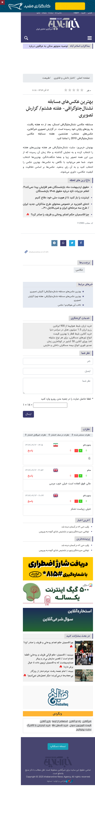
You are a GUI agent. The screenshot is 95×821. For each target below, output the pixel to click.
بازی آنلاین (45, 731)
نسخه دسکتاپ (47, 751)
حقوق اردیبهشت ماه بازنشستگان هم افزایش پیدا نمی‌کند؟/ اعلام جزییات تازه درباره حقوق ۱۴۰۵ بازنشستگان (45, 178)
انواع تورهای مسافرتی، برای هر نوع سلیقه (70, 323)
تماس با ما (49, 16)
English (76, 16)
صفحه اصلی (83, 83)
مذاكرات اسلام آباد (80, 49)
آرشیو (30, 16)
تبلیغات (35, 16)
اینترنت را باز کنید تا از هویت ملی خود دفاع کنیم (57, 186)
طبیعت (46, 83)
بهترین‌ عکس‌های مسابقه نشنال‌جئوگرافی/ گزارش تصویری (55, 280)
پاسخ (9, 436)
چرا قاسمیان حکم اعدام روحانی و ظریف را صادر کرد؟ (55, 204)
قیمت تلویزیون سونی (28, 731)
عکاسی (79, 259)
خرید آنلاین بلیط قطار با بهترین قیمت (72, 319)
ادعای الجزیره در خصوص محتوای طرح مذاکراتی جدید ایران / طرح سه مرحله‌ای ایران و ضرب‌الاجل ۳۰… (45, 195)
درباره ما (42, 16)
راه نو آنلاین (75, 731)
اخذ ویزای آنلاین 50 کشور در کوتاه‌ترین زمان (69, 327)
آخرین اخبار (83, 505)
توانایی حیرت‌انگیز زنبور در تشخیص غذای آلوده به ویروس (64, 517)
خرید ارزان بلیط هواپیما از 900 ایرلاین (72, 311)
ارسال (7, 399)
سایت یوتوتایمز (41, 735)
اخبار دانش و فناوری (64, 83)
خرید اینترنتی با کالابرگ (62, 735)
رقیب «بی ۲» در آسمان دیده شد (75, 512)
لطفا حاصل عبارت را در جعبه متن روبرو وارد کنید (67, 384)
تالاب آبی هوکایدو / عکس (69, 290)
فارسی (90, 16)
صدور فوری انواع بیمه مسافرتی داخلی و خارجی (67, 330)
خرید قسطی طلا (83, 735)
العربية (83, 16)
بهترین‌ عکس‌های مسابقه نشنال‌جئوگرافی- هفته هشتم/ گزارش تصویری (50, 110)
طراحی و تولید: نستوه (50, 783)
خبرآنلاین (47, 27)
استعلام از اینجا (60, 731)
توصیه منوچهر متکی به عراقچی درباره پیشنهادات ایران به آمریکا (35, 49)
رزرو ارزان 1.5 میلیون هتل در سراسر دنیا (71, 315)
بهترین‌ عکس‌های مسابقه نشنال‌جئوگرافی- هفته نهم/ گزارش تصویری (50, 285)
